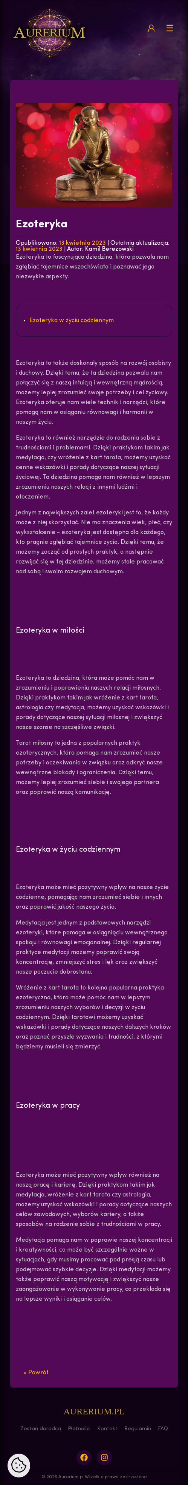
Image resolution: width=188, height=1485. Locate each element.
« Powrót (36, 1373)
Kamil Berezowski (109, 249)
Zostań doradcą (40, 1429)
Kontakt (107, 1429)
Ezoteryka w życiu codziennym (71, 321)
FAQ (163, 1429)
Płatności (79, 1429)
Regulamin (137, 1429)
